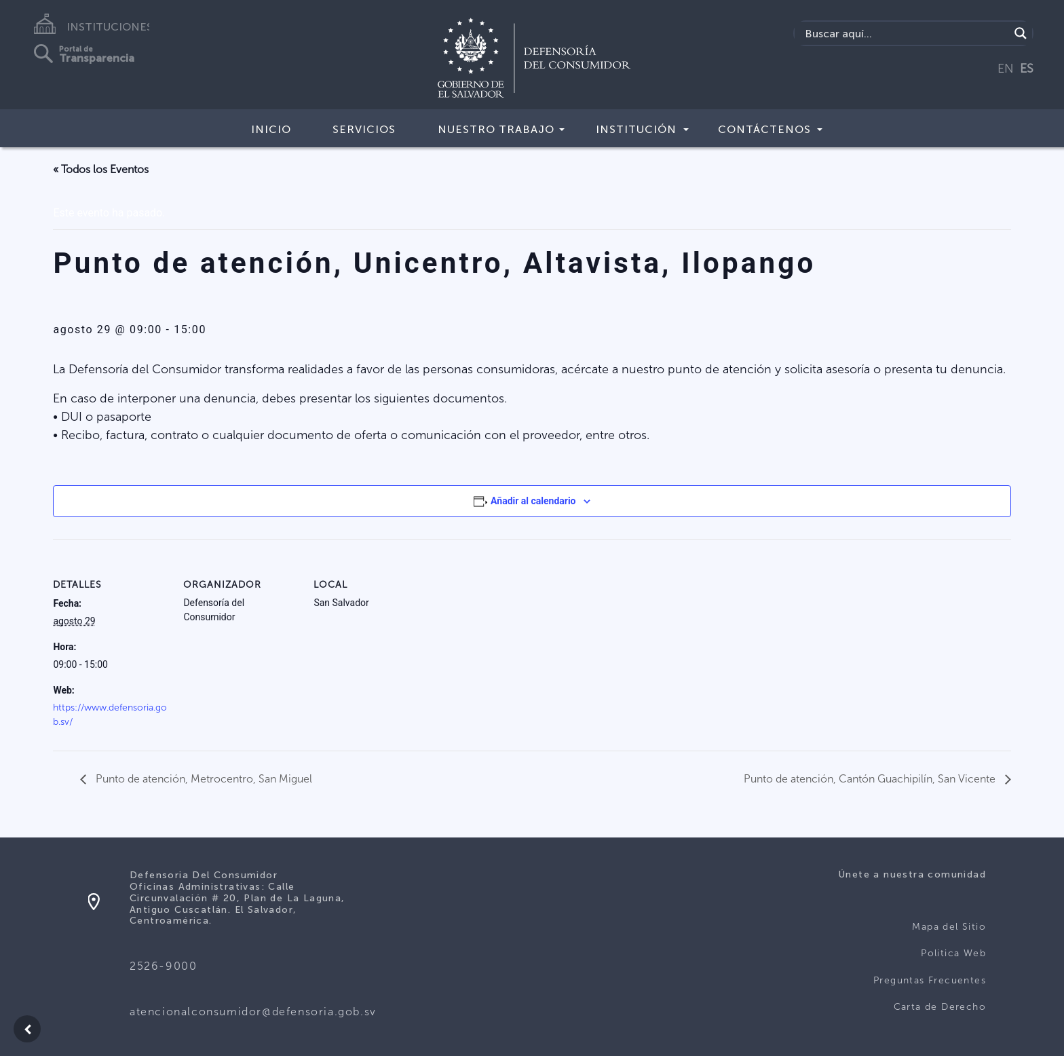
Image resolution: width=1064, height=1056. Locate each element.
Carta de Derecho (940, 1007)
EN (1006, 68)
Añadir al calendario (533, 500)
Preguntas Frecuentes (929, 980)
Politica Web (953, 953)
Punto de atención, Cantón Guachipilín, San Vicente (871, 778)
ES (1026, 68)
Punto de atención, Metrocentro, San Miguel (202, 778)
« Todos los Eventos (101, 169)
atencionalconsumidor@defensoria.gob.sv (253, 1011)
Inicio (271, 129)
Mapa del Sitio (949, 926)
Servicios (364, 129)
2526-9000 (163, 966)
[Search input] (905, 33)
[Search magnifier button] (1020, 33)
